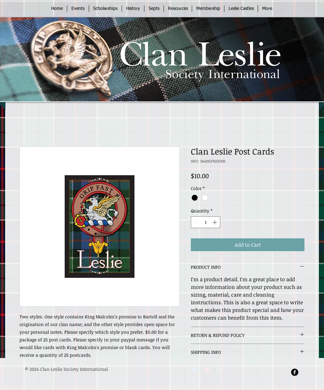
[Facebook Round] (294, 372)
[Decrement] (196, 222)
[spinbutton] (205, 222)
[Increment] (215, 222)
